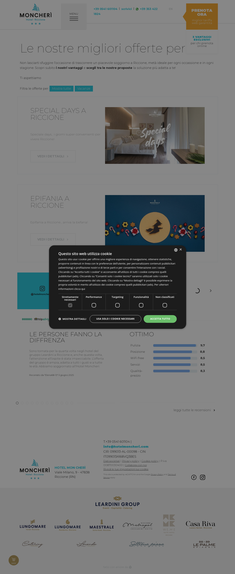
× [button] (180, 249)
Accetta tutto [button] (160, 318)
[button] (72, 319)
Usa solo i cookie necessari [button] (115, 318)
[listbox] (176, 250)
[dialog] (117, 287)
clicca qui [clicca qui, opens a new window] (79, 289)
